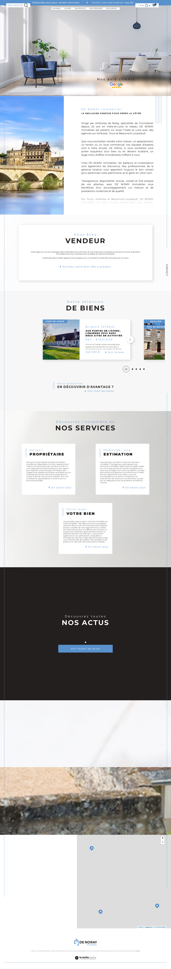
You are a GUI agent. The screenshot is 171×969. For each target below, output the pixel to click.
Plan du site (91, 951)
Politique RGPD (128, 951)
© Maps (148, 927)
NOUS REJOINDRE (96, 8)
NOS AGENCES (111, 8)
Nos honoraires (79, 951)
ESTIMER (67, 8)
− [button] (162, 842)
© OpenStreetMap (160, 927)
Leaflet (140, 927)
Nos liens (118, 951)
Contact (166, 270)
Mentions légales (102, 951)
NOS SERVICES (80, 8)
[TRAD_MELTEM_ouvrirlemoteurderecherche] (18, 5)
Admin (112, 951)
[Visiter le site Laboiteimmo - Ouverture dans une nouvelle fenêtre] (85, 961)
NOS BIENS (57, 8)
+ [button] (162, 838)
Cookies (137, 951)
